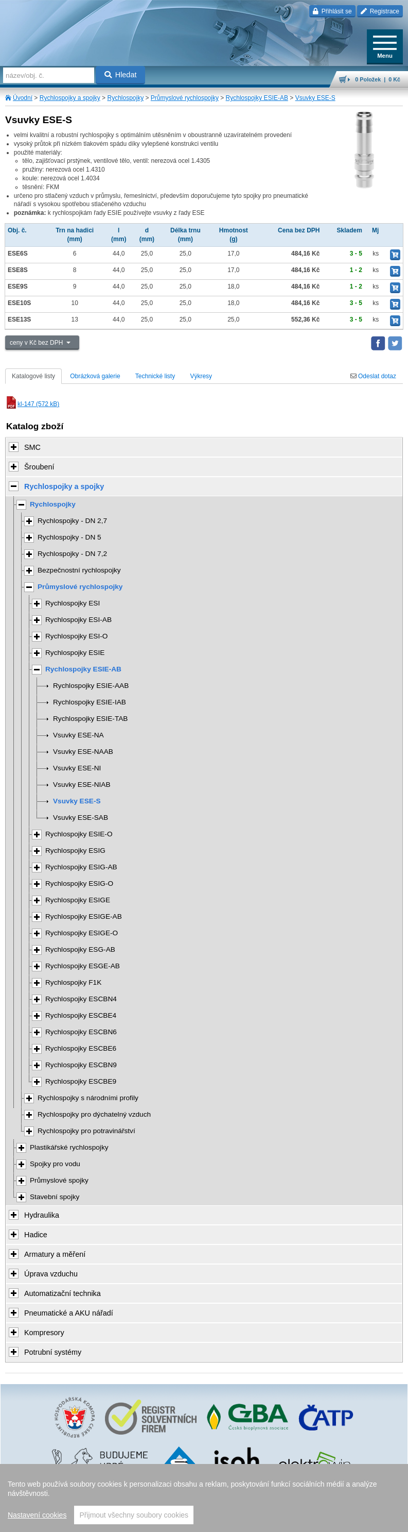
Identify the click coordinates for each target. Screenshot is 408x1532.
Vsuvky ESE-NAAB (83, 751)
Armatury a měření (54, 1254)
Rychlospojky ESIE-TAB (90, 718)
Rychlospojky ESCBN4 (81, 999)
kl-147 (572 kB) (32, 404)
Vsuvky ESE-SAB (80, 817)
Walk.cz (230, 1503)
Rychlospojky (125, 98)
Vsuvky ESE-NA (78, 735)
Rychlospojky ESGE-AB (82, 966)
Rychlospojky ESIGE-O (81, 933)
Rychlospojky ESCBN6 (81, 1032)
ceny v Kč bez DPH (37, 342)
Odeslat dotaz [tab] (373, 376)
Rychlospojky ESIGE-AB (83, 916)
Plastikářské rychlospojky (69, 1147)
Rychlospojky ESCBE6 (80, 1048)
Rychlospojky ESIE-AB (257, 98)
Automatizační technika (62, 1293)
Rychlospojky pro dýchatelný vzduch (94, 1114)
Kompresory (44, 1332)
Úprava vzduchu (51, 1274)
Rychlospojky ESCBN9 (81, 1065)
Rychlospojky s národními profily (88, 1098)
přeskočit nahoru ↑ (204, 1520)
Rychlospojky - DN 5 (69, 537)
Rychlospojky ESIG (75, 850)
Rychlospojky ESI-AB (78, 620)
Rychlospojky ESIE (74, 652)
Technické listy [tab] (155, 376)
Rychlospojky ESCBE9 (80, 1081)
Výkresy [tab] (201, 376)
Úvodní (22, 98)
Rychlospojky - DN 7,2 (72, 554)
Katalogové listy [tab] (33, 376)
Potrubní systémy (52, 1352)
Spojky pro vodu (55, 1164)
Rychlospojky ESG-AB (80, 949)
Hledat (120, 75)
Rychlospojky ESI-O (76, 636)
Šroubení (39, 467)
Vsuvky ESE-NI (77, 768)
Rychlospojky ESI (72, 603)
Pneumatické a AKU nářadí (68, 1313)
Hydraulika (41, 1215)
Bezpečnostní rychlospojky (79, 570)
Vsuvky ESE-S (315, 98)
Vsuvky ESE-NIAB (82, 784)
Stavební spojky (54, 1197)
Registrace (380, 11)
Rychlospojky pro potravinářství (86, 1131)
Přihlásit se (332, 11)
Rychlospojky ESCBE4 (80, 1015)
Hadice (35, 1235)
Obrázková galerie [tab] (95, 376)
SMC (32, 447)
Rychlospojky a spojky (70, 98)
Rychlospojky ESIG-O (79, 883)
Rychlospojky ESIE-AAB (91, 685)
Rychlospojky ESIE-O (79, 834)
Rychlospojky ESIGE (77, 900)
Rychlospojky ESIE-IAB (89, 702)
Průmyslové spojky (59, 1180)
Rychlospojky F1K (73, 982)
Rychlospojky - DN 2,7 (72, 521)
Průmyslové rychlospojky (185, 98)
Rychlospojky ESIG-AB (81, 867)
